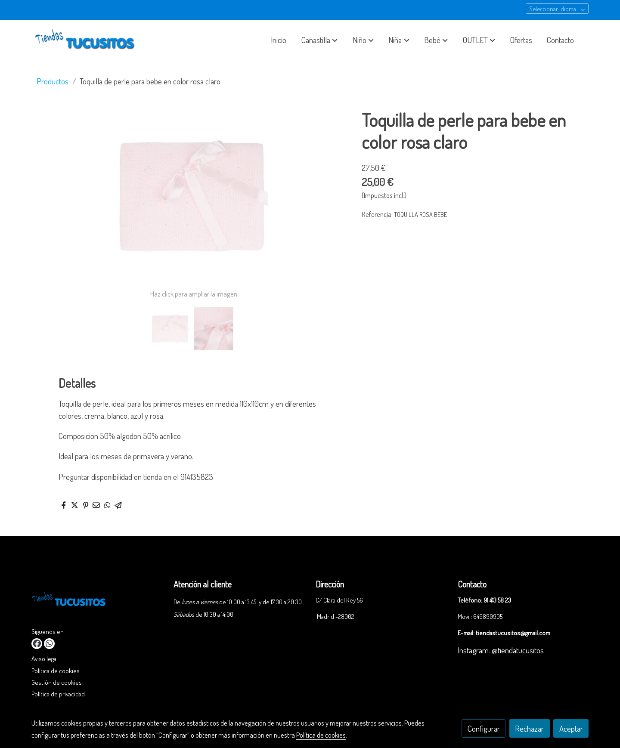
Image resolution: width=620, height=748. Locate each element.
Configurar (484, 728)
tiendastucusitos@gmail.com (513, 632)
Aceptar (571, 728)
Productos (52, 81)
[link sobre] (97, 601)
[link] (86, 40)
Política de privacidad (58, 693)
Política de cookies (55, 670)
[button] (319, 40)
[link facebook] (37, 643)
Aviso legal (44, 658)
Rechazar (529, 728)
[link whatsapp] (49, 643)
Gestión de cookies (56, 682)
